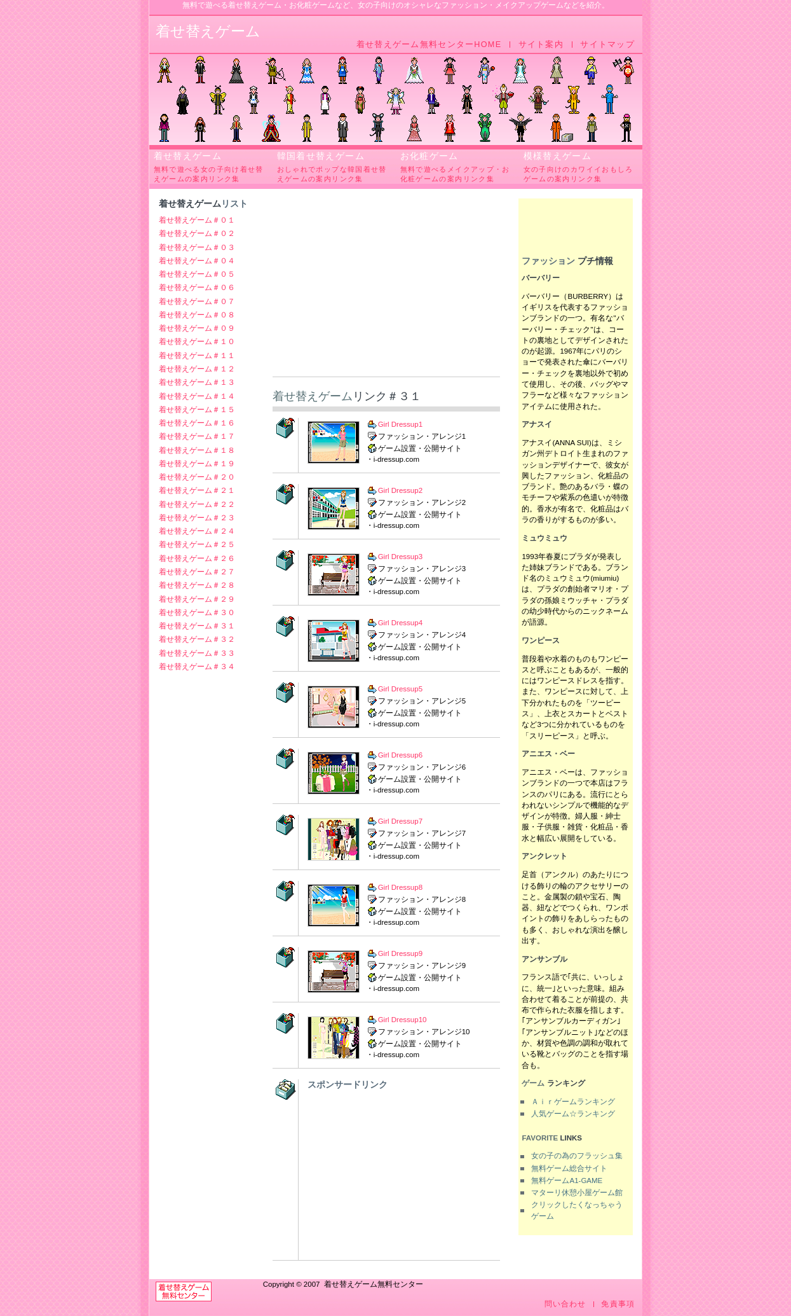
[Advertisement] (386, 287)
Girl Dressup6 (400, 755)
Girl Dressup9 (400, 953)
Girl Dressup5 (400, 689)
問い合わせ (565, 1304)
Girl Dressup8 (400, 887)
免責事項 (618, 1304)
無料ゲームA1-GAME (566, 1180)
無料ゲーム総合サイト (569, 1168)
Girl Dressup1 (400, 424)
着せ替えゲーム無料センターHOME (429, 44)
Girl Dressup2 (400, 490)
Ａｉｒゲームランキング (573, 1101)
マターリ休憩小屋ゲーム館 (577, 1192)
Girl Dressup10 (402, 1019)
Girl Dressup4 (400, 623)
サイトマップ (607, 44)
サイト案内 (541, 44)
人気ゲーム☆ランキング (573, 1114)
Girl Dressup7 (400, 821)
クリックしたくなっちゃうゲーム (577, 1210)
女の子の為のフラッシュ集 (577, 1156)
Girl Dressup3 (400, 556)
